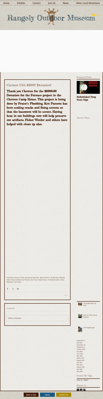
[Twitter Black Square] (81, 390)
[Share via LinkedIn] (18, 289)
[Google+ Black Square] (84, 390)
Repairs (86, 380)
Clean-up (79, 380)
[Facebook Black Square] (78, 390)
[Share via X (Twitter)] (13, 289)
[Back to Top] (31, 395)
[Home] (47, 395)
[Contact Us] (63, 395)
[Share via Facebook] (8, 289)
